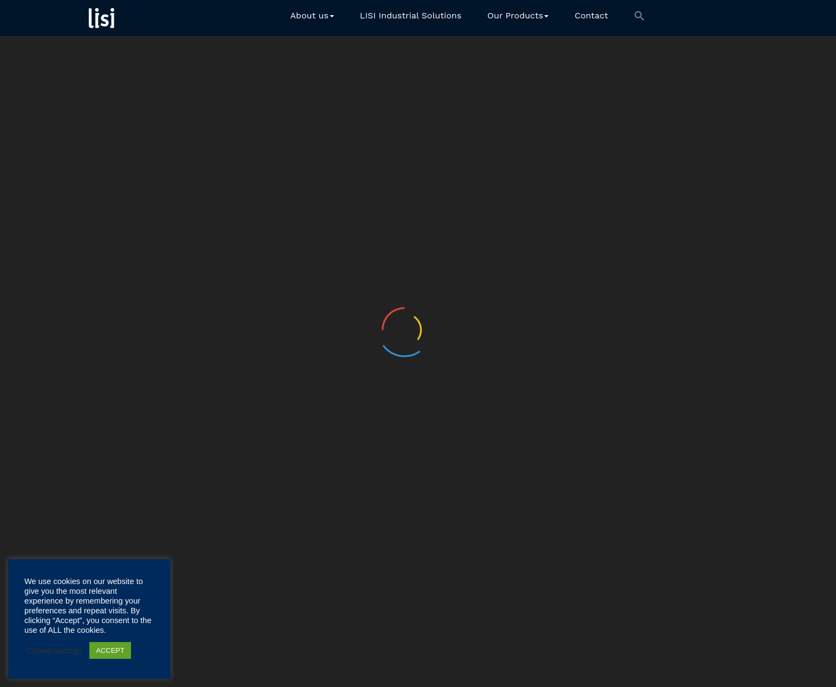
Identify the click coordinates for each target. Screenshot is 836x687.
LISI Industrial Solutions (411, 15)
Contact (591, 15)
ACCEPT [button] (110, 650)
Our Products (517, 15)
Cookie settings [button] (54, 650)
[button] (639, 17)
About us (312, 15)
